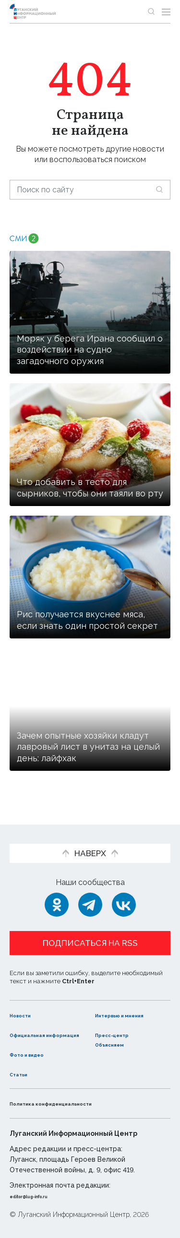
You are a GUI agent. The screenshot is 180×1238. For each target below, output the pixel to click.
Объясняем (118, 1044)
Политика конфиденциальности (74, 1103)
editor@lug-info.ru (42, 1196)
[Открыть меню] (166, 11)
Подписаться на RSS (90, 923)
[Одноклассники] (57, 885)
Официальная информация (37, 1029)
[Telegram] (90, 885)
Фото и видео (37, 1054)
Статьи (23, 1073)
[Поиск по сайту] (90, 190)
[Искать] (159, 189)
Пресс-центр (121, 1024)
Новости (27, 995)
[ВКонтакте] (124, 885)
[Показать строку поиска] (151, 11)
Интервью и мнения (119, 1000)
